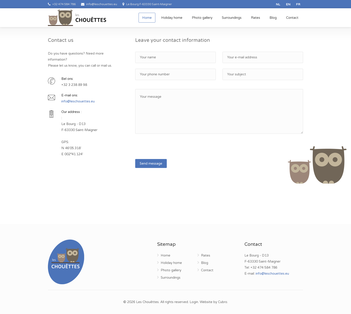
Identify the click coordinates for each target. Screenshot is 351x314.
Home (147, 18)
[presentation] (169, 148)
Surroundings (232, 18)
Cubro (222, 302)
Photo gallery (202, 18)
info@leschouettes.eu (78, 101)
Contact (292, 18)
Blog (273, 18)
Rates (255, 18)
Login (194, 302)
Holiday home (171, 18)
